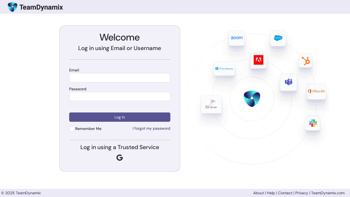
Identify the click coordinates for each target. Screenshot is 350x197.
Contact (285, 192)
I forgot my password (151, 128)
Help (271, 192)
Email (74, 70)
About (258, 192)
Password (77, 89)
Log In (120, 117)
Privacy (301, 192)
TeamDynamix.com (328, 192)
